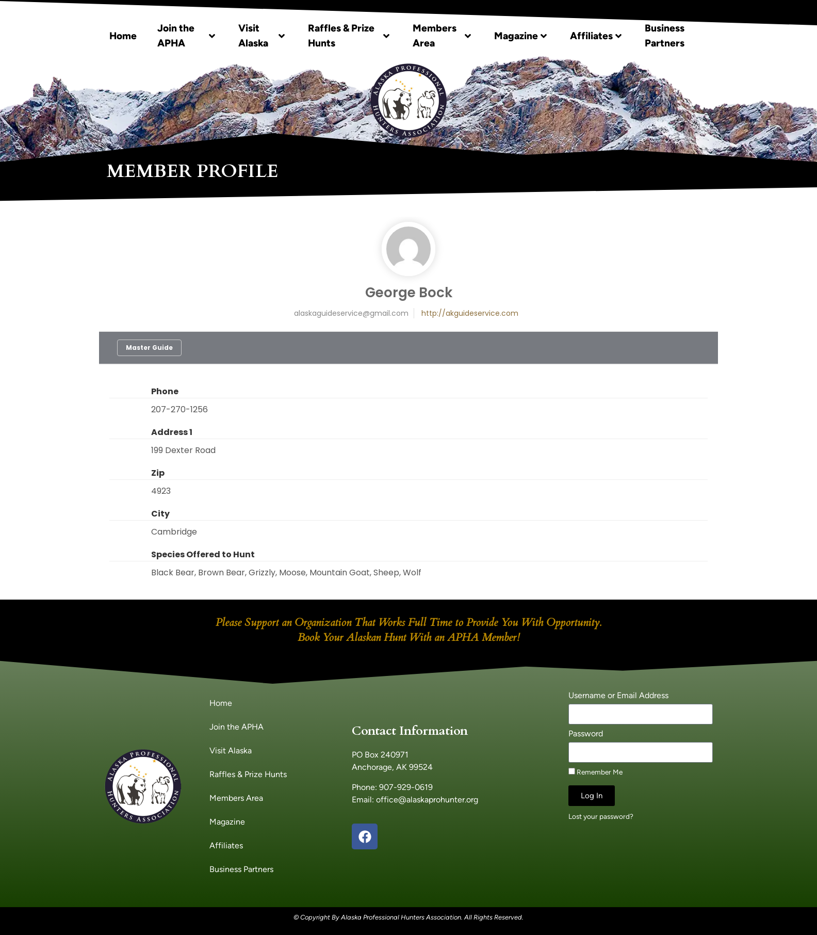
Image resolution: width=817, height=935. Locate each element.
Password (585, 734)
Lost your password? (600, 816)
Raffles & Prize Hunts (348, 35)
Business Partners (664, 35)
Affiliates (596, 36)
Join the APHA (186, 35)
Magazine (520, 36)
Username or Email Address (618, 695)
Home (123, 36)
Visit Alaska (261, 35)
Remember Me (595, 772)
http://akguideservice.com (469, 313)
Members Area (442, 35)
